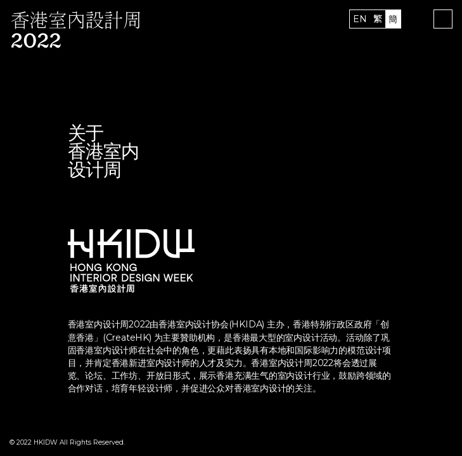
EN (360, 19)
